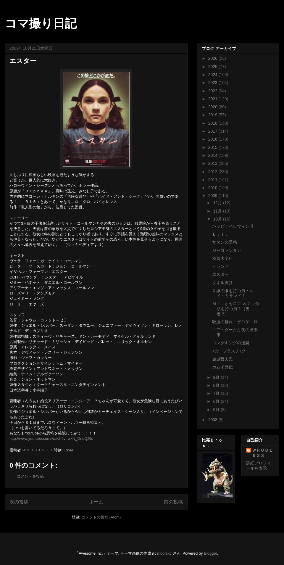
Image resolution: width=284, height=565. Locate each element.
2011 (213, 179)
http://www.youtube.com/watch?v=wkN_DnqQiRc (51, 438)
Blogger (210, 553)
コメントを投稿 (30, 476)
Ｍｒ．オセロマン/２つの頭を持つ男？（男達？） (235, 308)
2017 (213, 131)
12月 (218, 202)
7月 (217, 393)
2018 (213, 123)
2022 (213, 90)
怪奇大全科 (222, 258)
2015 (213, 147)
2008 (213, 419)
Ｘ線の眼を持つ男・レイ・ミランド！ (233, 293)
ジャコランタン (226, 250)
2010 (213, 187)
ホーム (96, 501)
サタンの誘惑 (224, 242)
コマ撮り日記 (41, 23)
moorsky (164, 553)
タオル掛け (222, 282)
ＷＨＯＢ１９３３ (262, 453)
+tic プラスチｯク (229, 351)
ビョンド (220, 266)
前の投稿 (173, 501)
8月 (217, 385)
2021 (213, 98)
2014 (213, 155)
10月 (218, 219)
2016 (213, 139)
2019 (213, 114)
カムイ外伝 (222, 367)
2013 (213, 163)
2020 (213, 106)
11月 (218, 211)
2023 (213, 82)
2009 (213, 195)
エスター (220, 274)
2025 (213, 66)
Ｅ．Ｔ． (220, 234)
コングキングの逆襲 (230, 342)
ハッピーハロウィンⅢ (232, 226)
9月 (217, 377)
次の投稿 (18, 501)
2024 (213, 74)
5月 (217, 409)
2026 (213, 58)
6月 (217, 401)
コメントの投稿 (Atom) (101, 517)
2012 (213, 171)
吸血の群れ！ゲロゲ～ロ (235, 321)
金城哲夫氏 (222, 359)
